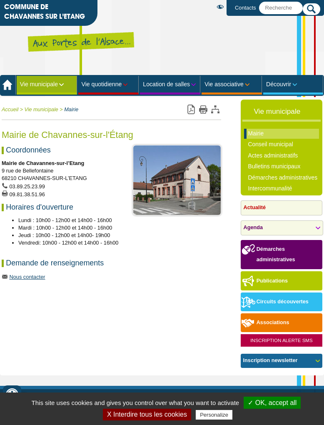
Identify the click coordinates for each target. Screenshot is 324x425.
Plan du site (215, 110)
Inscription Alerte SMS (281, 340)
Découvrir (278, 84)
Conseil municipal (270, 144)
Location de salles (166, 84)
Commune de (44, 12)
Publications (264, 281)
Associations (265, 323)
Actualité (255, 207)
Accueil (10, 109)
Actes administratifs (273, 155)
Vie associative (224, 84)
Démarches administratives (282, 177)
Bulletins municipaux (274, 166)
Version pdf (191, 110)
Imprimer (203, 110)
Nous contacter (27, 277)
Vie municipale (39, 84)
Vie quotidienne (102, 84)
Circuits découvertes (275, 302)
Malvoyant (222, 7)
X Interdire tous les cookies (147, 414)
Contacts (245, 8)
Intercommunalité (270, 188)
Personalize (214, 415)
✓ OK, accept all (272, 402)
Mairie (71, 109)
